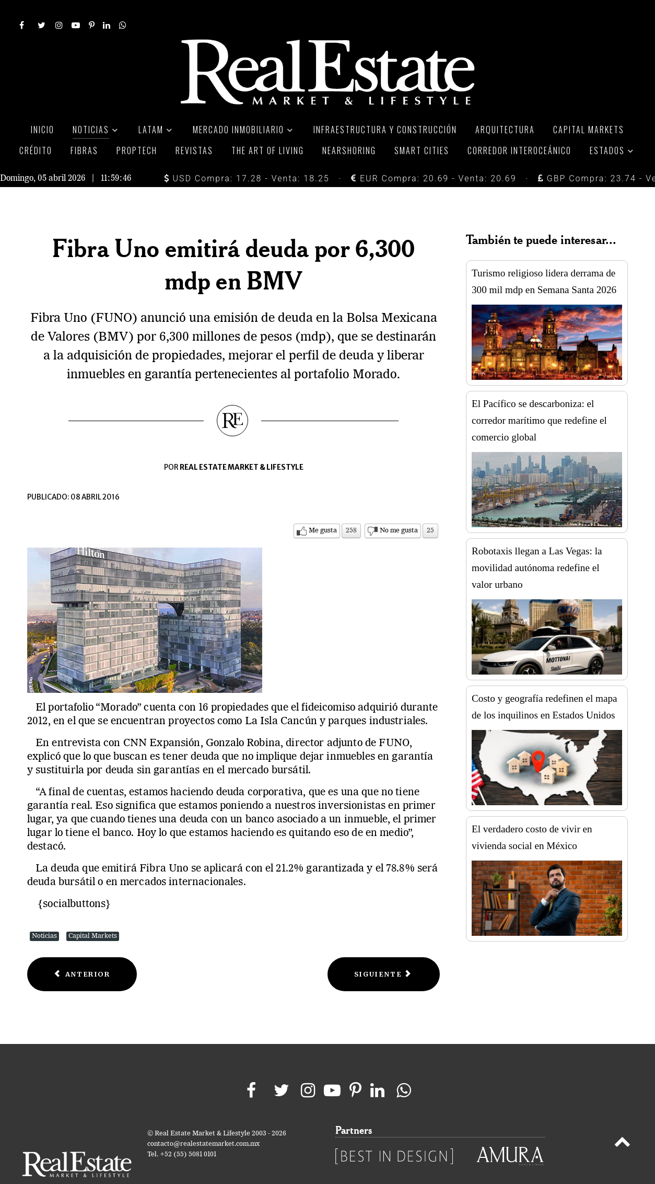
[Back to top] (622, 1120)
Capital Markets (92, 912)
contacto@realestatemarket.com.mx (203, 1120)
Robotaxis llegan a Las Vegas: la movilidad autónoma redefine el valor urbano (537, 544)
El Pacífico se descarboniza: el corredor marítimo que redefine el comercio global (539, 397)
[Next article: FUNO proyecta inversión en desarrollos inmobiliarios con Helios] (384, 951)
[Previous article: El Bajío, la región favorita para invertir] (82, 951)
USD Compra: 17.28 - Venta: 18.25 (247, 155)
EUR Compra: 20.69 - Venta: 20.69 (433, 155)
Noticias (44, 912)
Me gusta (323, 507)
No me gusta (399, 507)
